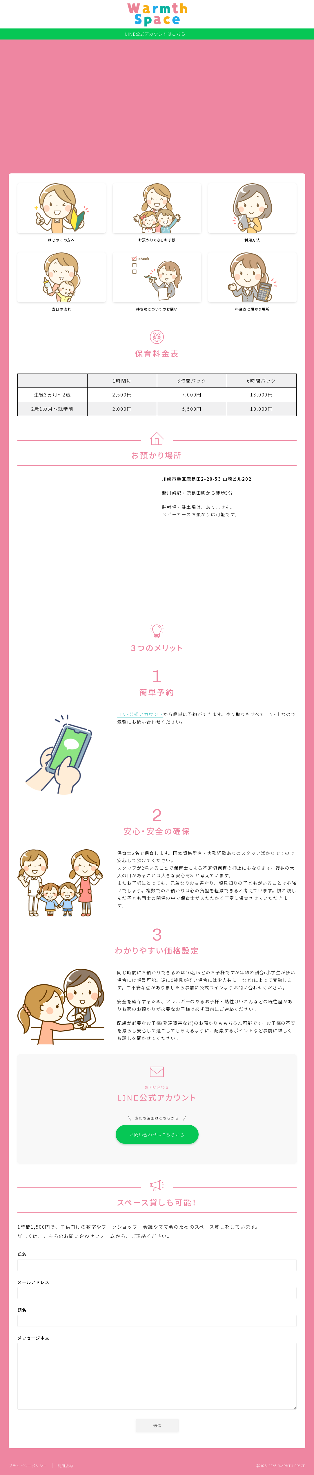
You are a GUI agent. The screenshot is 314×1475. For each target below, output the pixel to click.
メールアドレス (157, 1290)
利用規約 (65, 1466)
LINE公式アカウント (140, 714)
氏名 (157, 1262)
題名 (157, 1318)
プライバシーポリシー (28, 1466)
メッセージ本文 (157, 1374)
